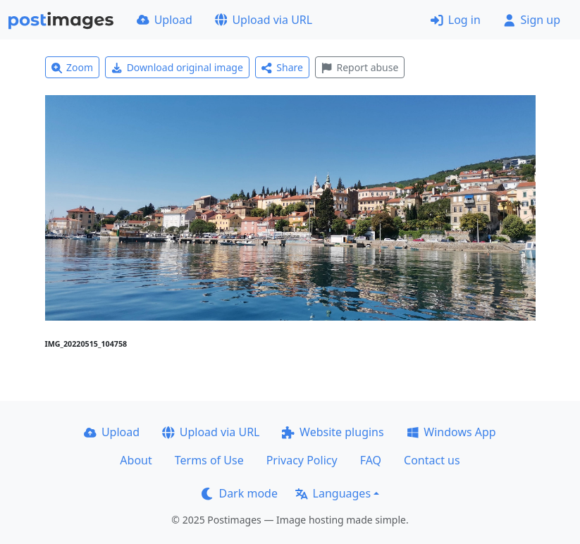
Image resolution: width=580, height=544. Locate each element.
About (136, 460)
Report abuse (359, 67)
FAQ (370, 460)
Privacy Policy (302, 460)
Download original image (177, 67)
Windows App (451, 432)
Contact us (432, 460)
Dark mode (240, 493)
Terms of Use (209, 460)
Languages (333, 493)
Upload (164, 19)
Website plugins (332, 432)
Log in (456, 19)
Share (282, 67)
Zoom (72, 67)
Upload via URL (263, 19)
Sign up (531, 19)
